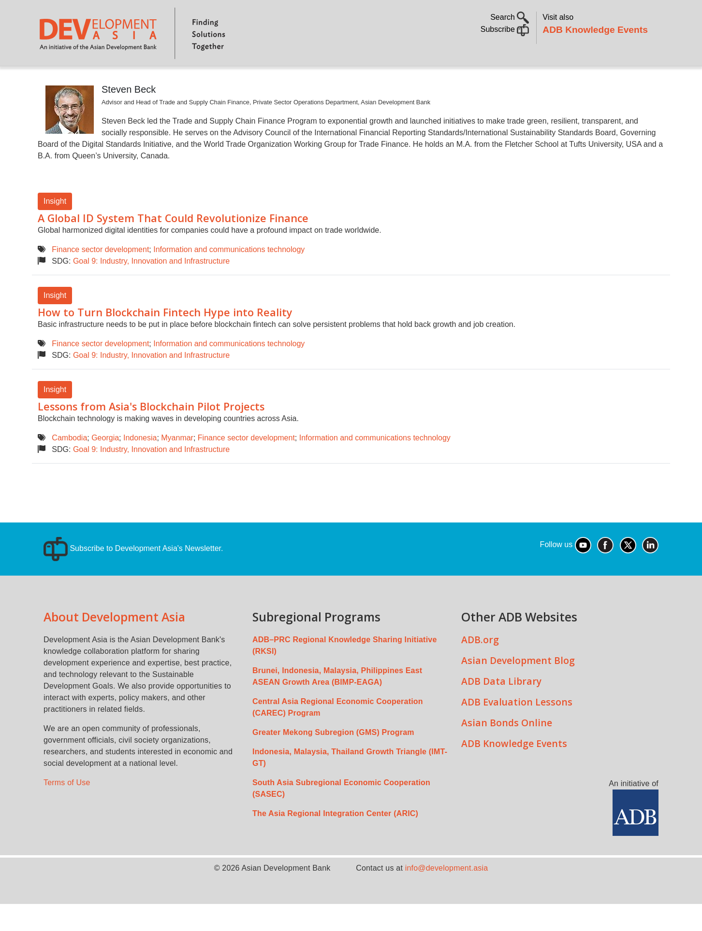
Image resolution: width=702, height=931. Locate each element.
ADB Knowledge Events (595, 30)
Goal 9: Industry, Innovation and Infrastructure (151, 288)
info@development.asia (446, 895)
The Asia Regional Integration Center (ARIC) (335, 840)
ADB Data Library (501, 708)
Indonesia (140, 465)
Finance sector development (100, 276)
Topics (131, 80)
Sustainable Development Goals (296, 80)
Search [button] (509, 17)
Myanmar (177, 465)
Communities (469, 80)
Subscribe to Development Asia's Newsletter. (133, 575)
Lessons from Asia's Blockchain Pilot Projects (151, 433)
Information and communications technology (229, 276)
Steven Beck (129, 116)
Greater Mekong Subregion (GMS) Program (333, 759)
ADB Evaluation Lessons (516, 728)
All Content (404, 80)
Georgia (105, 465)
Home (51, 80)
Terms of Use (67, 809)
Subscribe (505, 29)
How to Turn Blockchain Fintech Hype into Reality (165, 339)
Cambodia (69, 465)
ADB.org (480, 666)
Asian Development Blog (518, 687)
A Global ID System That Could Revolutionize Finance (173, 245)
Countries (191, 80)
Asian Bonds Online (506, 749)
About (88, 80)
